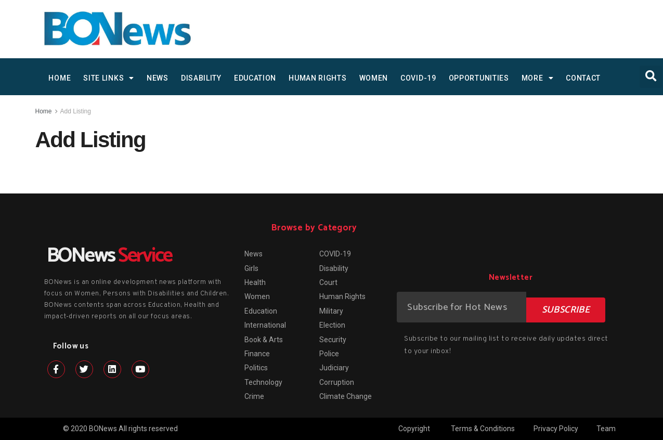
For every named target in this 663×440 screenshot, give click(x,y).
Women (373, 78)
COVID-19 (418, 78)
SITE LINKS (108, 78)
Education (255, 78)
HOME (59, 78)
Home (43, 111)
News (157, 78)
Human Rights (317, 78)
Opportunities (479, 78)
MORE (538, 78)
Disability (201, 78)
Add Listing (75, 111)
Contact (583, 78)
